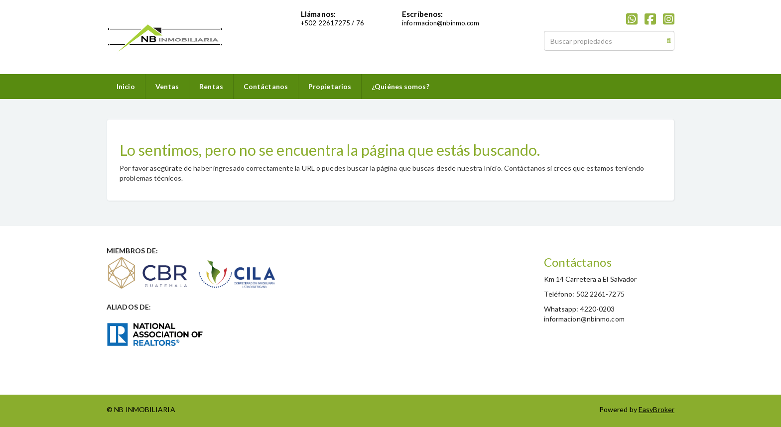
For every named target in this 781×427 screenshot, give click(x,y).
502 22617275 (327, 23)
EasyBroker (656, 409)
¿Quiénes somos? (400, 86)
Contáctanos (266, 86)
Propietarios (329, 86)
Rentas (211, 86)
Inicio (126, 86)
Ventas (167, 86)
